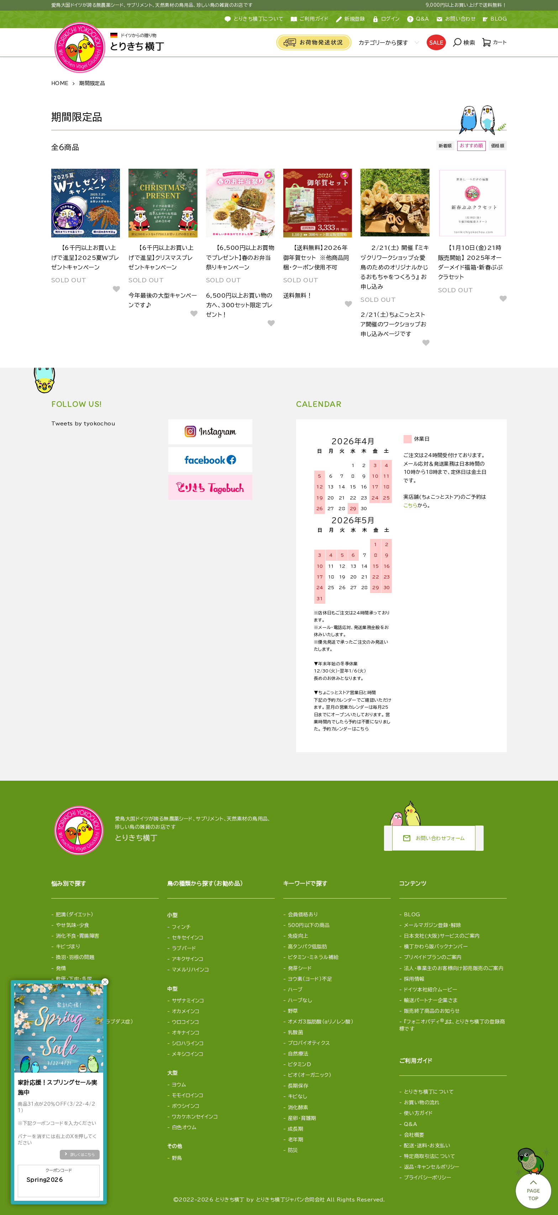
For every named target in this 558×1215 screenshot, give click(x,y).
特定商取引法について (429, 1156)
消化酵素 (298, 1107)
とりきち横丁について (254, 19)
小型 (172, 915)
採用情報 (414, 978)
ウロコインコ (185, 1022)
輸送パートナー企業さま (431, 1000)
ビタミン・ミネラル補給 (313, 957)
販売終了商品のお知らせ (432, 1011)
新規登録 (350, 19)
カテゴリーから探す (381, 43)
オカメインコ (186, 1011)
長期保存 (298, 1085)
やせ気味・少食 (72, 925)
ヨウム (179, 1084)
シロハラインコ (188, 1043)
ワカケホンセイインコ (195, 1116)
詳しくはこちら (82, 1154)
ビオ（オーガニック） (309, 1075)
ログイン (386, 19)
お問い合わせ (456, 19)
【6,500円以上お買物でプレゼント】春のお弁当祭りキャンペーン (240, 257)
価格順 (497, 145)
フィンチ (181, 927)
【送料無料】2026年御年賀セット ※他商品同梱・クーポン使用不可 (316, 257)
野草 (293, 1011)
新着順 (443, 145)
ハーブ (295, 989)
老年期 (295, 1139)
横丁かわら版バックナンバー (436, 946)
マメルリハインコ (190, 969)
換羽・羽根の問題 (75, 957)
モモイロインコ (188, 1095)
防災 (293, 1150)
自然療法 (298, 1053)
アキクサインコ (188, 959)
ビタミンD (299, 1064)
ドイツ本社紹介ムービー (430, 989)
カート (494, 42)
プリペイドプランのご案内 (433, 957)
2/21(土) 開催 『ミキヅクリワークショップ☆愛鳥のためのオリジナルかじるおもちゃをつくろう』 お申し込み (394, 267)
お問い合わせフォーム (433, 838)
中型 (172, 988)
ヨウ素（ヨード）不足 (310, 978)
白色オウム (184, 1127)
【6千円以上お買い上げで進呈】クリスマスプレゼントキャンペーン (161, 257)
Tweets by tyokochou (87, 424)
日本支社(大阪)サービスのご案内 (442, 935)
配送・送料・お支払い (427, 1145)
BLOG (495, 18)
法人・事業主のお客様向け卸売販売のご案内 (454, 968)
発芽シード (300, 968)
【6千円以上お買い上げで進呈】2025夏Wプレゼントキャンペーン (85, 257)
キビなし (297, 1096)
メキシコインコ (188, 1054)
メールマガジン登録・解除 (432, 925)
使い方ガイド (418, 1113)
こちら (410, 505)
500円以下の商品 (309, 925)
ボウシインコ (186, 1106)
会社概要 (414, 1134)
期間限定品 (92, 83)
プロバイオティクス (309, 1043)
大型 (172, 1072)
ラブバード (184, 948)
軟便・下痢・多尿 (74, 978)
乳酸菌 (295, 1032)
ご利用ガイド (310, 19)
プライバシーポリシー (427, 1177)
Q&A (418, 19)
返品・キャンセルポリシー (431, 1166)
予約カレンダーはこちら (345, 729)
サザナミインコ (188, 1000)
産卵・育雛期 (302, 1118)
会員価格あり (303, 914)
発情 (61, 968)
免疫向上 (298, 935)
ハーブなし (300, 1000)
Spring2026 (58, 1184)
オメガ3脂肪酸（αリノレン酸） (320, 1021)
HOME (60, 83)
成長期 (295, 1128)
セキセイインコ (188, 937)
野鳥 (177, 1158)
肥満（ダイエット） (75, 914)
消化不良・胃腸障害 (78, 935)
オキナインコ (186, 1032)
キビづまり (68, 946)
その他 (174, 1146)
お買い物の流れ (422, 1102)
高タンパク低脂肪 (307, 946)
